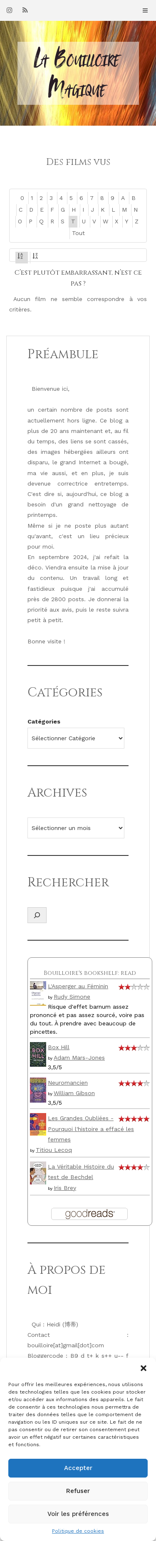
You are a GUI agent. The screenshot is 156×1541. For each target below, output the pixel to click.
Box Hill (58, 1047)
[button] (143, 1368)
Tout (78, 233)
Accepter (78, 1468)
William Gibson (74, 1093)
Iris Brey (65, 1187)
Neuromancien (68, 1082)
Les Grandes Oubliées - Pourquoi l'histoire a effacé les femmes (91, 1128)
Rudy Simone (72, 996)
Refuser (78, 1491)
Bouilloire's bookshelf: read (90, 973)
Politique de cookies (78, 1531)
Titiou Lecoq (54, 1149)
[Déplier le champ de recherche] (37, 915)
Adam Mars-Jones (79, 1057)
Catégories (43, 721)
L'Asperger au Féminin (78, 986)
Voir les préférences (78, 1514)
